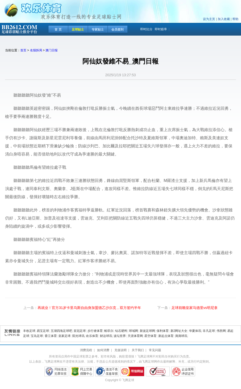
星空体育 (150, 336)
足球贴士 (78, 29)
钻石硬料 (121, 331)
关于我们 (138, 350)
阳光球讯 (78, 336)
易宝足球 (43, 331)
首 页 (58, 29)
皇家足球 (64, 336)
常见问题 (155, 350)
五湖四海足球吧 (61, 331)
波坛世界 (120, 336)
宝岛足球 (37, 336)
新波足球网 (147, 331)
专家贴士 (98, 29)
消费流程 (86, 350)
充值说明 (120, 350)
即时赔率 (161, 29)
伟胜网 (221, 331)
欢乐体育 (92, 336)
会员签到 (117, 29)
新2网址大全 (178, 331)
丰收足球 (29, 331)
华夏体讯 (195, 331)
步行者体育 (95, 331)
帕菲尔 (108, 331)
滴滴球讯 (181, 336)
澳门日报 (51, 50)
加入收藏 (224, 19)
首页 (23, 50)
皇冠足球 (80, 331)
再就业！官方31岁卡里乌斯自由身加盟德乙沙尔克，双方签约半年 (89, 308)
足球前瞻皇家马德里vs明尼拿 (194, 308)
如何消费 (103, 350)
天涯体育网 (135, 336)
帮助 (235, 19)
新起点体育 (166, 336)
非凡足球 (209, 331)
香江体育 (51, 336)
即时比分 (146, 29)
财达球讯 (106, 336)
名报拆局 (36, 50)
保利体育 (163, 331)
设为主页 (209, 19)
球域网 (133, 331)
